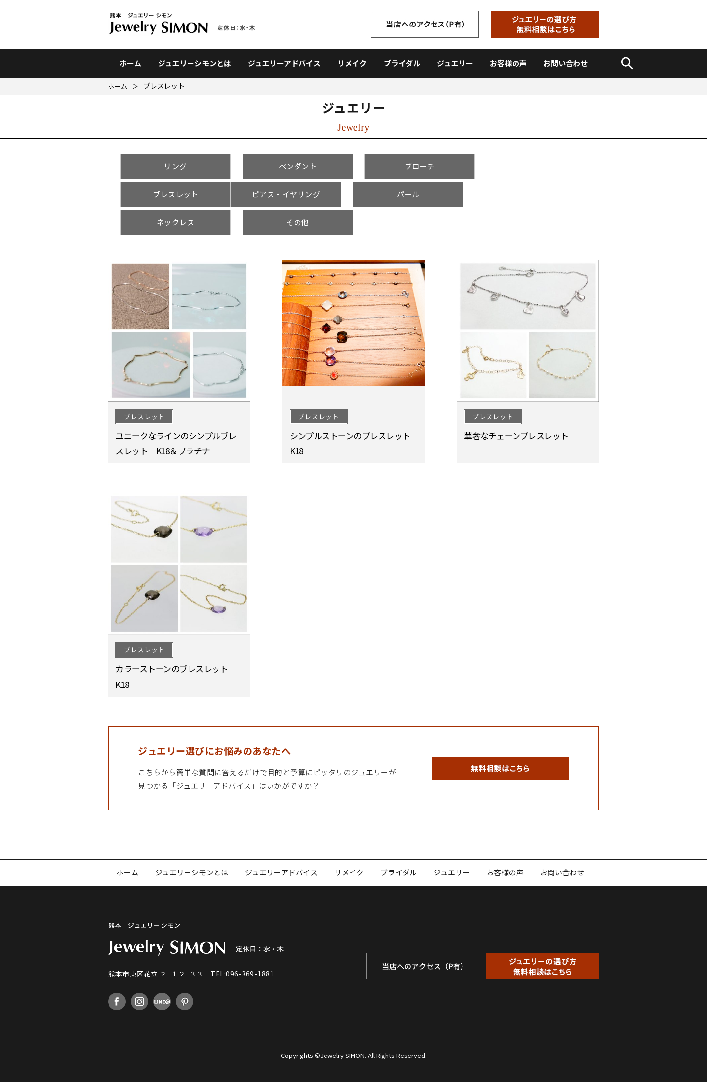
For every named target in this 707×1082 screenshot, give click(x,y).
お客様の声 (508, 63)
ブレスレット (533, 166)
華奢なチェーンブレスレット (516, 407)
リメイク (352, 63)
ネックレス (413, 194)
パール (293, 194)
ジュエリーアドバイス (284, 63)
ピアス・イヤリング (174, 194)
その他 (532, 194)
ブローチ (413, 166)
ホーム (130, 63)
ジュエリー (455, 63)
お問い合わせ (566, 63)
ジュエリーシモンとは (194, 63)
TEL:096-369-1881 (242, 945)
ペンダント (294, 166)
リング (174, 166)
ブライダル (402, 63)
